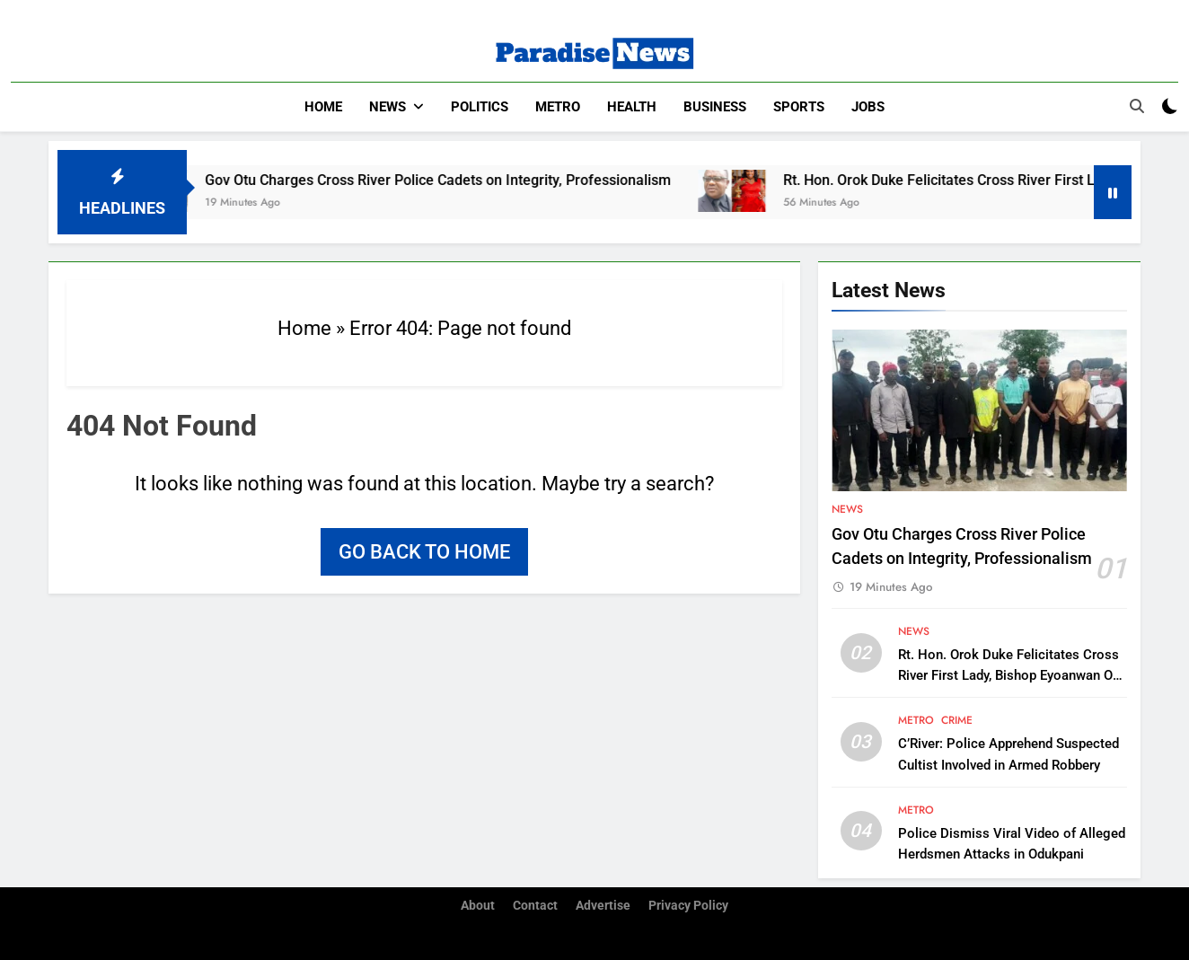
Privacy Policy (688, 904)
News (387, 107)
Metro (557, 107)
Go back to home (424, 551)
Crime (957, 720)
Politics (479, 107)
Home (323, 107)
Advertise (603, 904)
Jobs (868, 107)
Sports (798, 107)
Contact (535, 904)
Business (714, 107)
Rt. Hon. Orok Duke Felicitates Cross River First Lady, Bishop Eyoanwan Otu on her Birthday (1011, 674)
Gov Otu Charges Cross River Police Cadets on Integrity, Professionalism (457, 179)
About (478, 904)
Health (631, 107)
